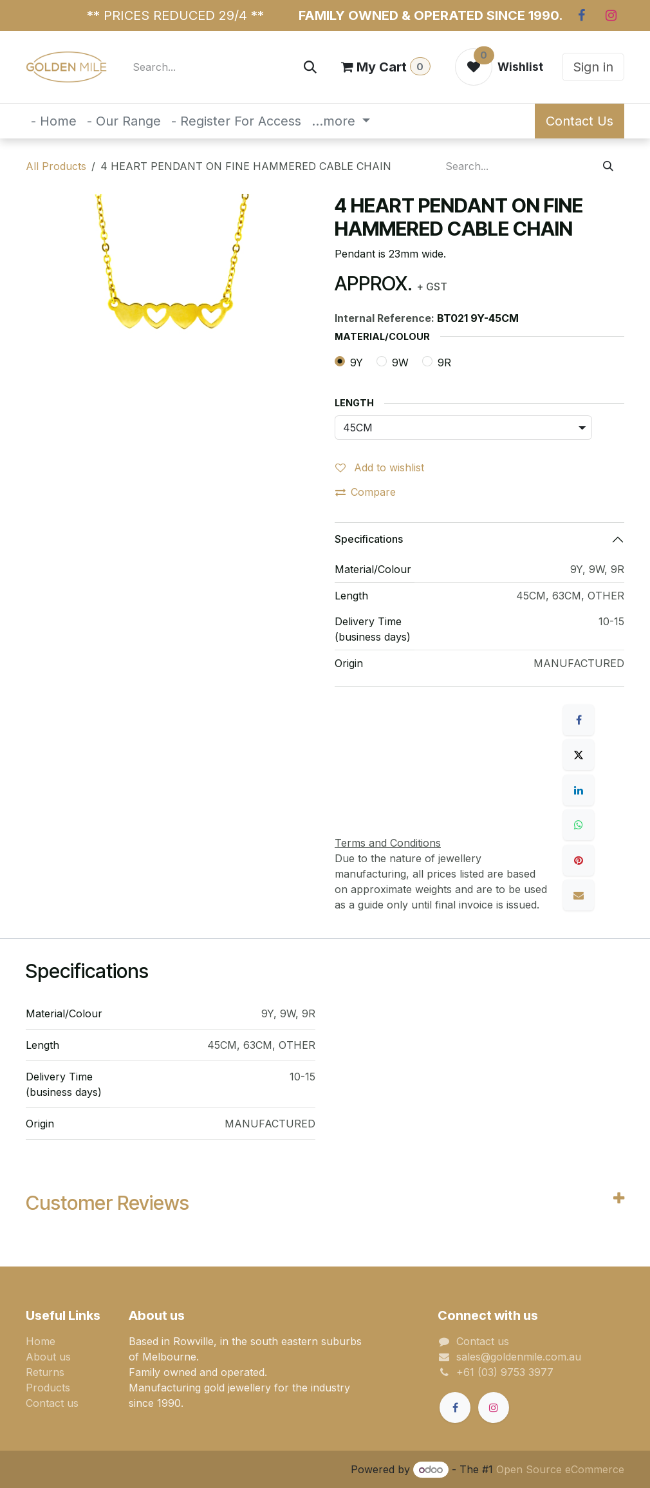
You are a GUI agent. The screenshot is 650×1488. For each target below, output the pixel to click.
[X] (578, 754)
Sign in (593, 67)
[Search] (310, 67)
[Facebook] (581, 15)
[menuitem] (54, 121)
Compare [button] (365, 491)
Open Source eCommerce (560, 1469)
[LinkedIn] (578, 790)
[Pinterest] (578, 860)
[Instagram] (611, 15)
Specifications (369, 538)
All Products (56, 166)
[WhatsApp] (578, 824)
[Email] (578, 895)
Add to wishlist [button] (379, 467)
